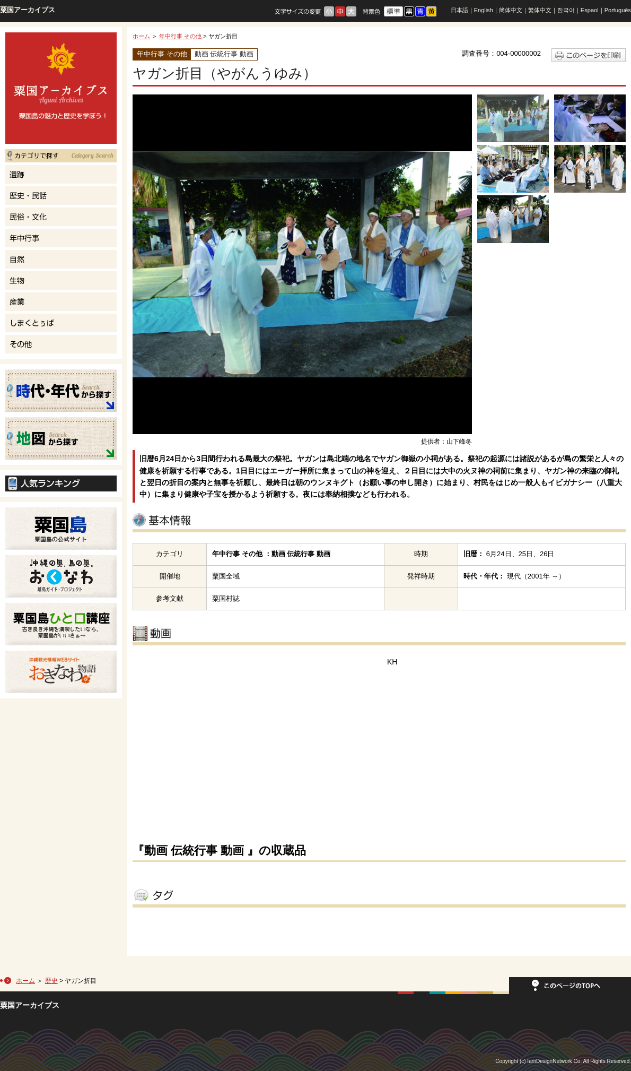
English (483, 10)
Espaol (590, 10)
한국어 (566, 10)
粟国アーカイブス (27, 10)
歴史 (51, 980)
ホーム (141, 36)
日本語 (459, 10)
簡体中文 (510, 10)
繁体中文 (539, 10)
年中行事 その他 (181, 36)
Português (617, 10)
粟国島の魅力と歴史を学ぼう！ (61, 88)
